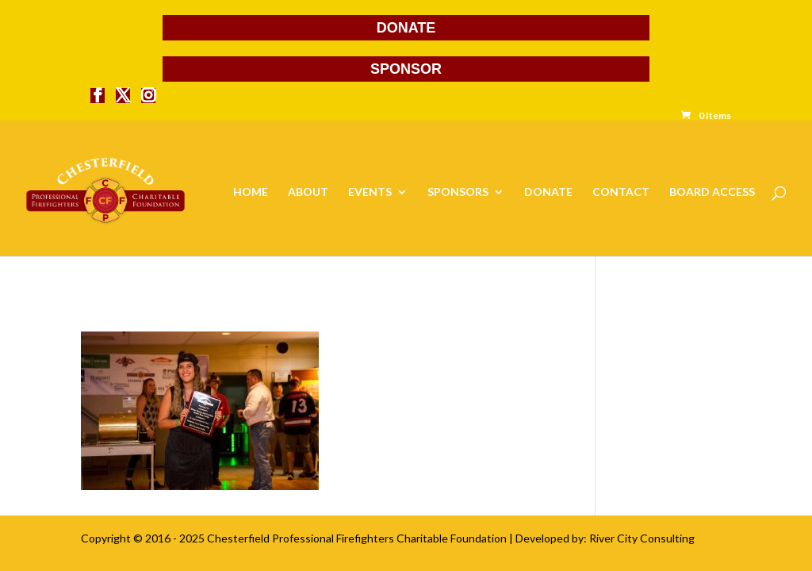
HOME (250, 192)
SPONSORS (457, 192)
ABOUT (308, 192)
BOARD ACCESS (712, 192)
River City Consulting (642, 538)
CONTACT (620, 192)
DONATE (406, 28)
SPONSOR (406, 69)
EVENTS (370, 192)
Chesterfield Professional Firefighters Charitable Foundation (357, 538)
